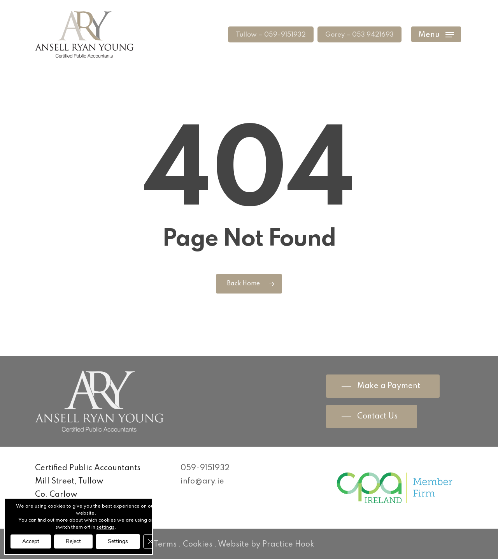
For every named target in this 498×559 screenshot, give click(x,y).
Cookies (197, 544)
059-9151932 (205, 468)
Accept (30, 541)
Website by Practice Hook (266, 544)
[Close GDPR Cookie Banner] (150, 541)
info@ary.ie (202, 481)
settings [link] (105, 527)
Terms (165, 544)
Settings (118, 541)
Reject (73, 541)
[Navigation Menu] (436, 34)
